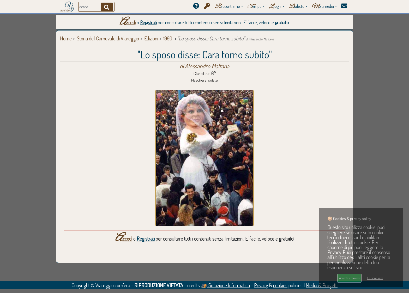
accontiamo (227, 6)
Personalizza (375, 278)
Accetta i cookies (349, 278)
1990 (167, 38)
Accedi (128, 22)
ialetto (296, 6)
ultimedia (323, 6)
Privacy (261, 285)
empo (254, 6)
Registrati (148, 22)
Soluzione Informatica (225, 285)
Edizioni (151, 38)
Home (66, 38)
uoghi (275, 6)
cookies (280, 285)
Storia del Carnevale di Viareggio (108, 38)
